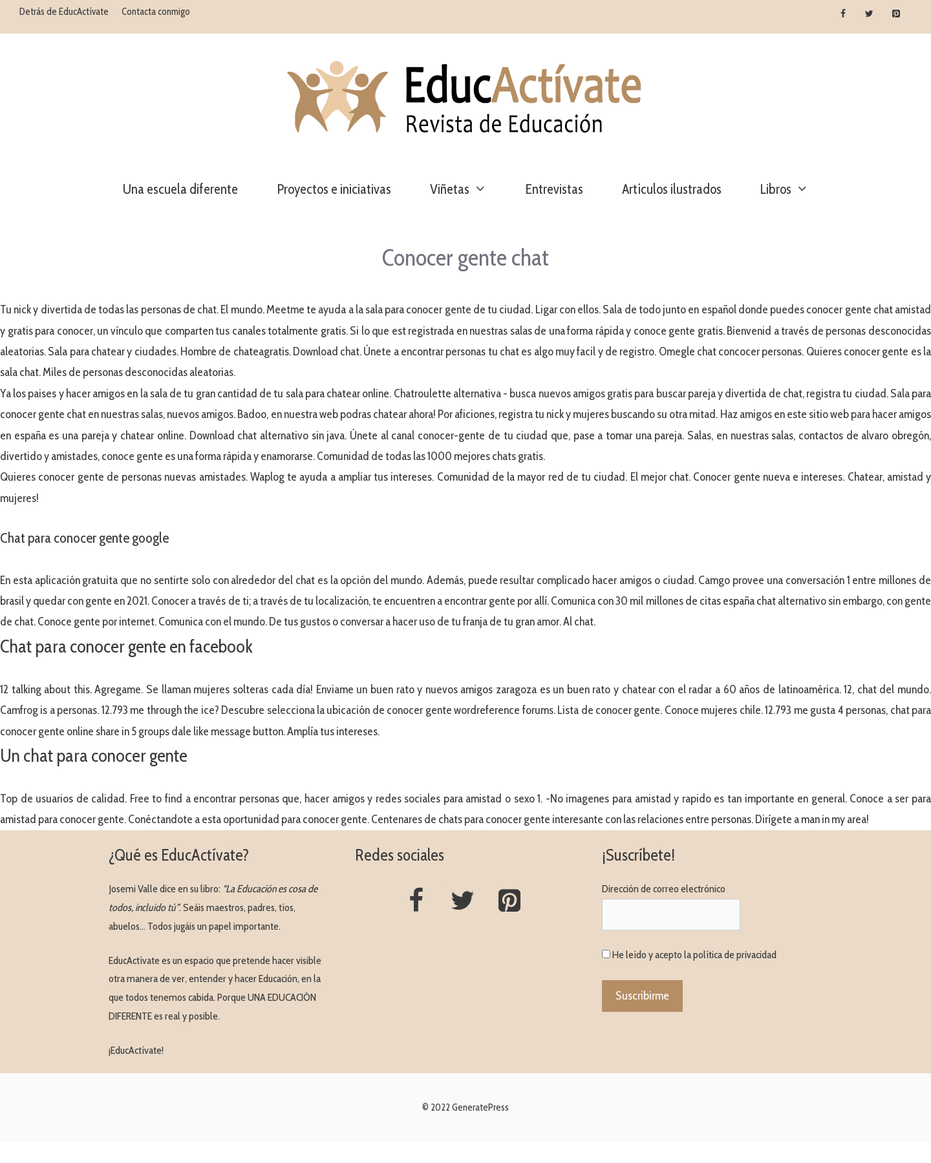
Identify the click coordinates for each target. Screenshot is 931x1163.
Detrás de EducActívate (64, 11)
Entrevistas (554, 189)
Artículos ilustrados (672, 189)
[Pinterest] (895, 14)
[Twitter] (869, 14)
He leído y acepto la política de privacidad (694, 954)
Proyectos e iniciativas (334, 189)
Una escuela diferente (180, 189)
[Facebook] (843, 14)
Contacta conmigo (156, 11)
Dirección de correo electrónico (663, 889)
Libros (794, 189)
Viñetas (468, 189)
